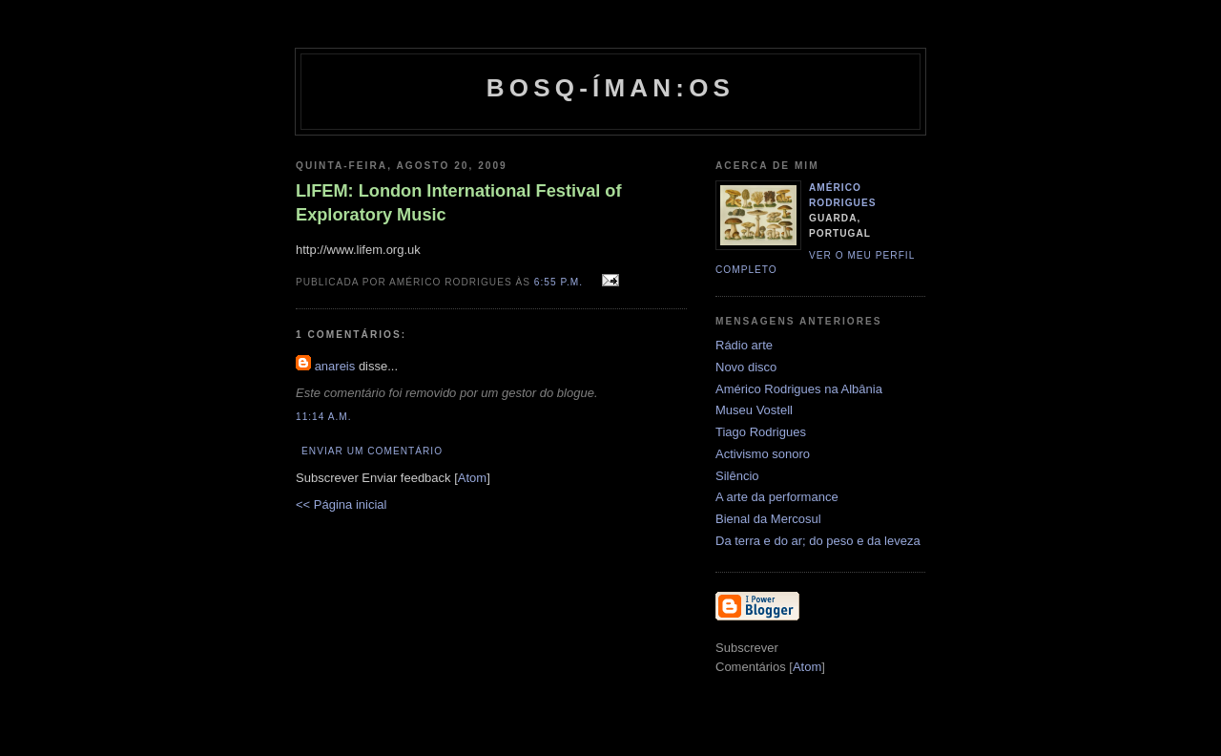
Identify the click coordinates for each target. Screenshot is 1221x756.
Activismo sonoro (762, 454)
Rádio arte (744, 345)
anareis (335, 366)
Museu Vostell (754, 410)
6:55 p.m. (560, 282)
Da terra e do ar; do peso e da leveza (818, 541)
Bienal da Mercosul (768, 519)
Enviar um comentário (372, 451)
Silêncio (737, 476)
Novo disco (745, 367)
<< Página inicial (341, 504)
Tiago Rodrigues (760, 432)
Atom (472, 478)
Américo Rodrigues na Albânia (798, 389)
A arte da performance (776, 497)
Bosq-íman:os (610, 88)
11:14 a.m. (324, 416)
